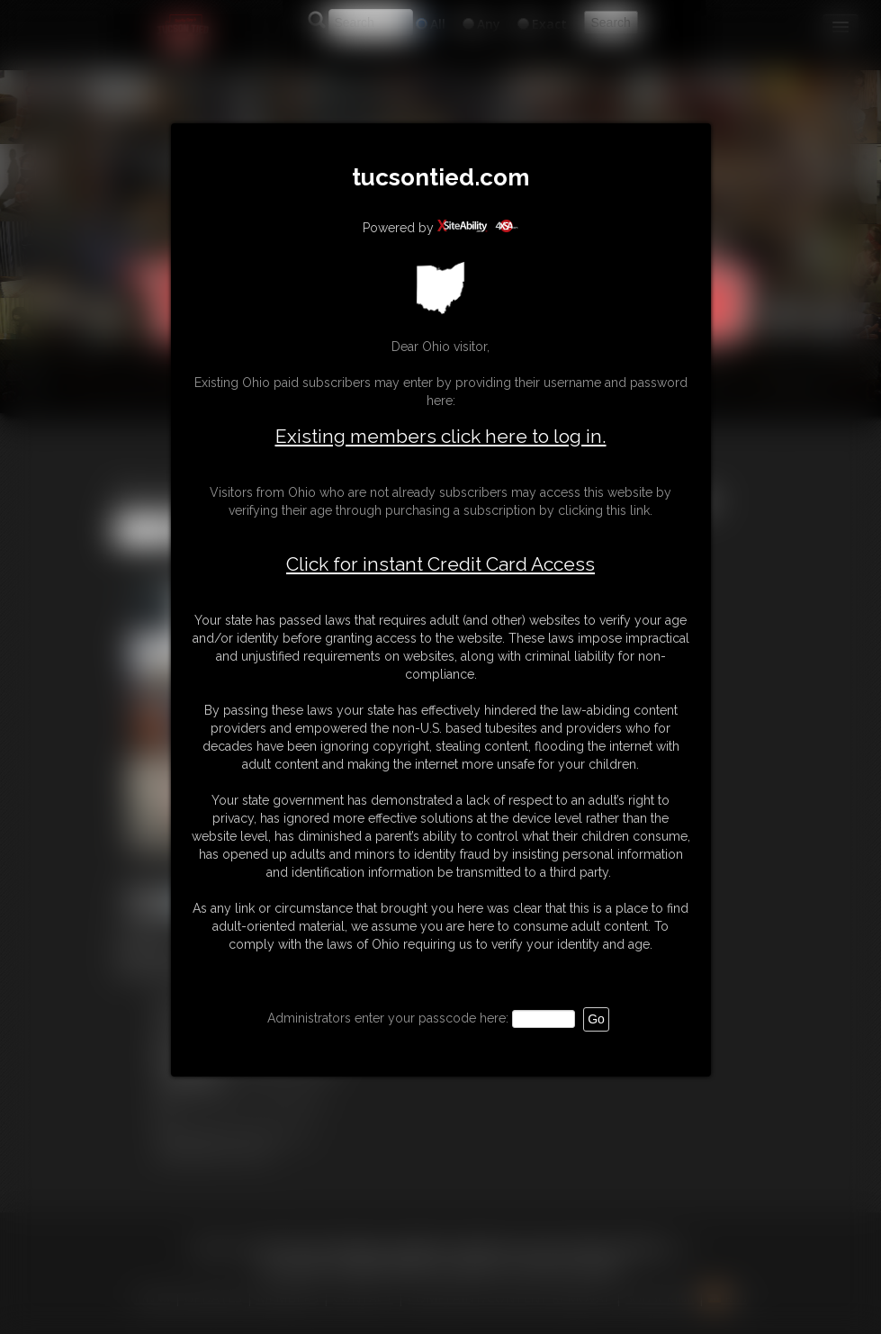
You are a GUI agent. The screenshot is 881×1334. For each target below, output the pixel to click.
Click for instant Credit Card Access (440, 564)
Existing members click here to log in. (441, 436)
